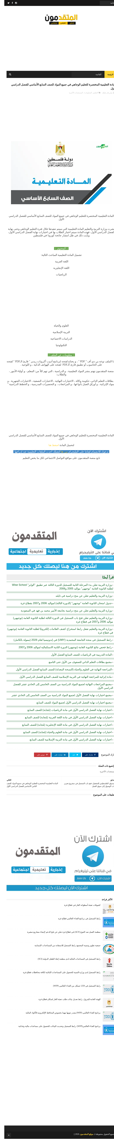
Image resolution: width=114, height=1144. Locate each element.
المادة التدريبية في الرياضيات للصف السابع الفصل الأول (77, 659)
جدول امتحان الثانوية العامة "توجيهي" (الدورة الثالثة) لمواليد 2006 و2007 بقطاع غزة (61, 608)
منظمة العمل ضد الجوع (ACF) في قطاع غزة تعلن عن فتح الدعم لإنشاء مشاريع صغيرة (59, 937)
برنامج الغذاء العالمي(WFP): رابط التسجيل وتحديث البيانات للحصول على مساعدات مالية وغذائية (55, 1031)
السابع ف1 (84, 98)
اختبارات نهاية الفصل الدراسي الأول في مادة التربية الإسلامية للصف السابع (66, 744)
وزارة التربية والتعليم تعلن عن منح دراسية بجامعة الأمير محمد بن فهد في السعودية (61, 615)
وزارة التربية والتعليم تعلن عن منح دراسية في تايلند (79, 601)
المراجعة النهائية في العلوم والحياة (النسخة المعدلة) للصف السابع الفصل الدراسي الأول (59, 674)
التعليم (91, 98)
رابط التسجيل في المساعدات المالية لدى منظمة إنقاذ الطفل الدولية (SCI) (65, 964)
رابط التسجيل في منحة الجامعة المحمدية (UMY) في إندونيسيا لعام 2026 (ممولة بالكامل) (58, 645)
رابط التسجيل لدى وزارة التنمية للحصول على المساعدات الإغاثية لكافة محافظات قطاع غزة (57, 977)
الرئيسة (106, 77)
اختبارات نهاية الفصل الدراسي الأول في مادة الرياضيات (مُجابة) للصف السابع (65, 715)
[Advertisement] (57, 47)
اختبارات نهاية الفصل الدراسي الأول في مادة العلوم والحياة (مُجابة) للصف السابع (63, 737)
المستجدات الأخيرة (72, 98)
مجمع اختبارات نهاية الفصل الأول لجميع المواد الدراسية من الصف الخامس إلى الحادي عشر (57, 700)
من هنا (60, 456)
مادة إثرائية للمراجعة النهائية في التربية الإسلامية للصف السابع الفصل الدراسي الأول (61, 682)
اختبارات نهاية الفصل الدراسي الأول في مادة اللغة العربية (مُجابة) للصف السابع (64, 722)
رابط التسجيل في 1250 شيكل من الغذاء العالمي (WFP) (72, 991)
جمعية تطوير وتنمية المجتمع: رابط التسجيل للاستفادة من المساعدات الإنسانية (63, 951)
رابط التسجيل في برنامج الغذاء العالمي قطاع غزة (75, 924)
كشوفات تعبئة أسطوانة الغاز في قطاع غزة (78, 910)
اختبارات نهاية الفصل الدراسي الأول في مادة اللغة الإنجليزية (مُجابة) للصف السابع (62, 729)
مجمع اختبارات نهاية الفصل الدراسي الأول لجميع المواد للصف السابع (69, 707)
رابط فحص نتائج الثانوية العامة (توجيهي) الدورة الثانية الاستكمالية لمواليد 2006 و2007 (60, 652)
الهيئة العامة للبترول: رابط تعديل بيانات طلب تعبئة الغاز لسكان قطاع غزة (65, 1004)
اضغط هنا (49, 450)
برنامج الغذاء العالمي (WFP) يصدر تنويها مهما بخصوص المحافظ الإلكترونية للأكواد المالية (58, 1018)
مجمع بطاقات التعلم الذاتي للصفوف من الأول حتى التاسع (75, 667)
